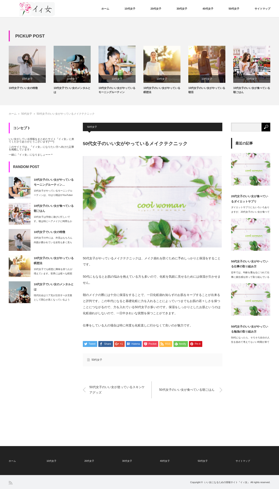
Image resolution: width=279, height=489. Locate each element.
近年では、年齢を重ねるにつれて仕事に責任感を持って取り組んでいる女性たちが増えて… (250, 277)
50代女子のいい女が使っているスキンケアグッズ (117, 389)
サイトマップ (262, 8)
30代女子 (182, 8)
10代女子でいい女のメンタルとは (72, 90)
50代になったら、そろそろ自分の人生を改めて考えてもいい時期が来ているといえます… (250, 342)
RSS (10, 483)
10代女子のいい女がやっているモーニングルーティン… (54, 182)
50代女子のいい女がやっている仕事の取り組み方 (249, 264)
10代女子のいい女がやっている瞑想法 (161, 90)
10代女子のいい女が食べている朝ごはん (251, 90)
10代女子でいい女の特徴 (23, 88)
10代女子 (129, 8)
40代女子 (207, 8)
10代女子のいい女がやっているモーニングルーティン (117, 90)
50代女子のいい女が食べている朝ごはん (186, 390)
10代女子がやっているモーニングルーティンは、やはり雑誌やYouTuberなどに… (53, 195)
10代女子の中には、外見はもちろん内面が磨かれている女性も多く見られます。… (53, 242)
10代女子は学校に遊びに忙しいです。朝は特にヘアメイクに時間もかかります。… (53, 221)
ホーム (105, 8)
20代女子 (156, 8)
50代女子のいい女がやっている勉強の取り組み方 (249, 329)
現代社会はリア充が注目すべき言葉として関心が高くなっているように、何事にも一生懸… (53, 300)
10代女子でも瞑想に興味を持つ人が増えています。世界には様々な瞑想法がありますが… (53, 274)
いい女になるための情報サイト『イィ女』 (227, 482)
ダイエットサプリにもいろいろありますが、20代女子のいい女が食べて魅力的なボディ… (250, 212)
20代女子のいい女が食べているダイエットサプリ (249, 199)
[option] (31, 68)
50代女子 (234, 8)
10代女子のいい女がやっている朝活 (206, 90)
